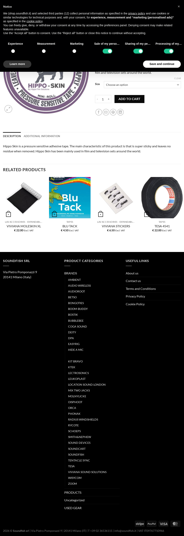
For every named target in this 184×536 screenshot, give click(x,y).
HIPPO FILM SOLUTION (83, 355)
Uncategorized (74, 500)
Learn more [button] (17, 64)
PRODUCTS (72, 492)
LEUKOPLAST (77, 378)
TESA (71, 466)
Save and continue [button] (161, 64)
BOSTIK (73, 314)
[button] (179, 6)
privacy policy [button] (136, 13)
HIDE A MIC (76, 349)
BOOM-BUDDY (78, 308)
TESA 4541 (162, 226)
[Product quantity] (103, 99)
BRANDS (70, 273)
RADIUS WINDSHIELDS (83, 419)
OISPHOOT (75, 402)
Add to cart (130, 99)
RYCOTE (73, 425)
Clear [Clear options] (177, 78)
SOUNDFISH (76, 454)
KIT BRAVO (75, 361)
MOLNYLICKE (77, 396)
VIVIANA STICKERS (116, 226)
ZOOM (72, 483)
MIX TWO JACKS (79, 390)
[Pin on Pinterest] (113, 112)
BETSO (72, 297)
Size (97, 84)
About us (132, 273)
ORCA (72, 408)
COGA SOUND (77, 326)
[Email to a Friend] (106, 112)
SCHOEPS (74, 431)
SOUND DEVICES (79, 442)
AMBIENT (74, 279)
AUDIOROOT (76, 291)
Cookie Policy (135, 304)
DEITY (72, 332)
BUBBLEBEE (76, 320)
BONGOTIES (76, 303)
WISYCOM (75, 477)
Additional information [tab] (42, 136)
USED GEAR (73, 508)
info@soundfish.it (125, 530)
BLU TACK (69, 226)
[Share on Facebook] (98, 112)
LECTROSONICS (78, 373)
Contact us (133, 281)
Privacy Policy (135, 296)
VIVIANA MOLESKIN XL (24, 226)
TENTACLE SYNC (79, 460)
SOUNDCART (77, 448)
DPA (71, 338)
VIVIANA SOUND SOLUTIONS (87, 472)
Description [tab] (12, 136)
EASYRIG (74, 344)
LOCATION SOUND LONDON (87, 384)
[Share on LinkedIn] (120, 112)
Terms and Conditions (141, 288)
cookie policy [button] (34, 21)
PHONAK (74, 413)
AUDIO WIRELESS (79, 285)
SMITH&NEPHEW (79, 437)
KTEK (71, 367)
